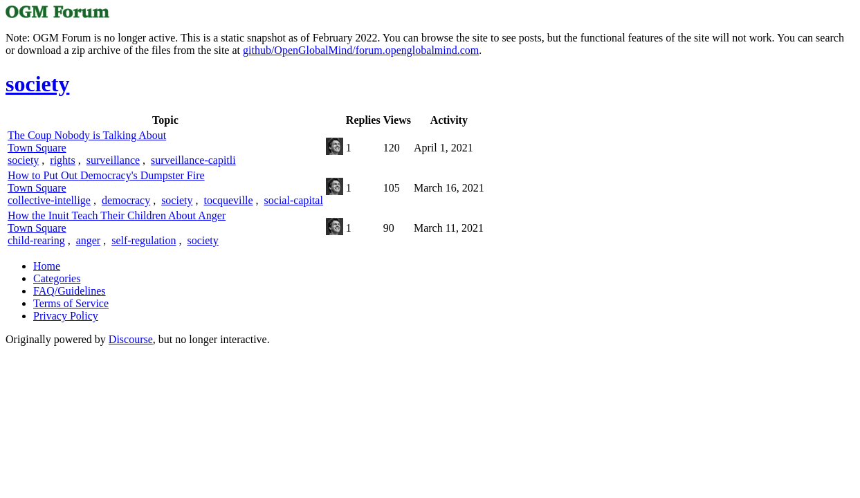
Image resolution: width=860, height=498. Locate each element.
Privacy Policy (65, 316)
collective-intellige (49, 200)
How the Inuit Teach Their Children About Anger (117, 215)
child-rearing (36, 240)
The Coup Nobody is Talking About (87, 135)
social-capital (293, 200)
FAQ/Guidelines (69, 291)
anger (88, 240)
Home (46, 266)
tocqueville (228, 200)
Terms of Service (71, 303)
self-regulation (143, 240)
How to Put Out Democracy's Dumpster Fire (106, 175)
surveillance (113, 160)
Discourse (131, 339)
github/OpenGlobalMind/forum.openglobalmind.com (361, 50)
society (23, 160)
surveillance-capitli (193, 160)
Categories (56, 278)
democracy (126, 200)
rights (62, 160)
